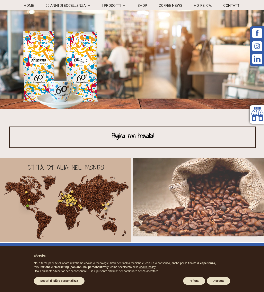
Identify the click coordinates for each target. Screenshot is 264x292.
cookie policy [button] (147, 267)
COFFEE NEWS (170, 5)
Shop (142, 5)
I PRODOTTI (111, 5)
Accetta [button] (218, 280)
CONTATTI (231, 5)
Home (29, 5)
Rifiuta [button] (194, 280)
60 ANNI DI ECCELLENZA (65, 5)
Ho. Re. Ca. (203, 5)
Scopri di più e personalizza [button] (59, 280)
